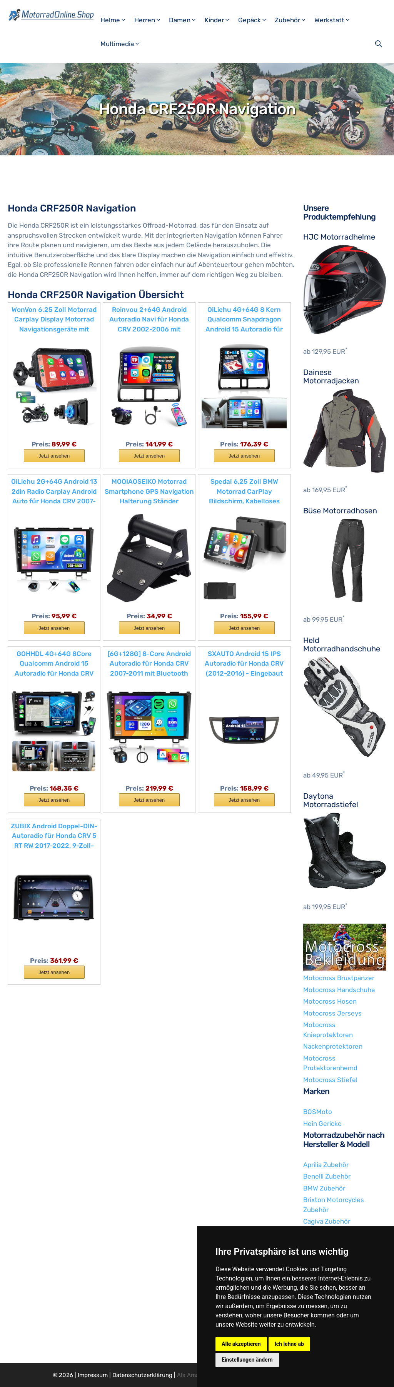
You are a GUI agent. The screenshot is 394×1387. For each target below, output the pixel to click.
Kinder (220, 20)
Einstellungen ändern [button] (247, 1360)
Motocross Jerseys (332, 1013)
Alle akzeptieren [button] (241, 1344)
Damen (186, 20)
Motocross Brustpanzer (338, 978)
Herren (150, 20)
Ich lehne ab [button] (289, 1344)
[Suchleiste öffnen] (379, 43)
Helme (116, 20)
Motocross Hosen (330, 1001)
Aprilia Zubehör (326, 1165)
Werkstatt (335, 20)
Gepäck (255, 20)
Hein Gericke (322, 1123)
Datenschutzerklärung (142, 1375)
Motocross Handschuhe (339, 990)
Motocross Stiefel (330, 1080)
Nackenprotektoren (332, 1046)
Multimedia (123, 43)
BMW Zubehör (324, 1188)
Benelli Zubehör (327, 1176)
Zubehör (293, 20)
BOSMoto (317, 1112)
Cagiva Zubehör (326, 1221)
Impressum (93, 1375)
